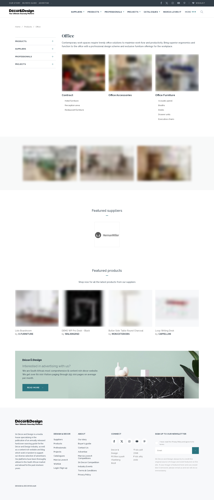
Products (93, 12)
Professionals (113, 12)
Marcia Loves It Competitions (85, 457)
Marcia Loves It (172, 12)
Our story (14, 3)
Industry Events (85, 466)
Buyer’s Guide (29, 3)
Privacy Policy (84, 474)
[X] (167, 3)
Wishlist (197, 3)
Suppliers (76, 12)
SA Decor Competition (88, 462)
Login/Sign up (60, 468)
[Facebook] (162, 3)
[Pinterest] (185, 3)
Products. (21, 41)
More (190, 12)
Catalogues (151, 12)
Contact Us (83, 448)
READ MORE (35, 388)
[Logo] (22, 12)
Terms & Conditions (87, 470)
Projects (132, 12)
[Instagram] (173, 3)
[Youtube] (179, 3)
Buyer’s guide (84, 443)
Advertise (44, 3)
